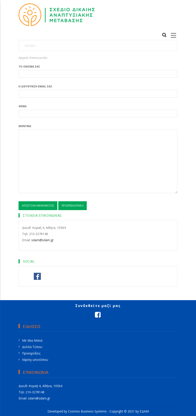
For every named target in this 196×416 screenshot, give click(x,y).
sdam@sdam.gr (42, 240)
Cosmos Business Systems (87, 411)
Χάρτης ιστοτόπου (35, 360)
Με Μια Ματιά (32, 340)
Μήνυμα (25, 126)
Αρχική (23, 58)
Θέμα (22, 106)
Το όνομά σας (29, 66)
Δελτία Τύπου (32, 347)
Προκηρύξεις (31, 353)
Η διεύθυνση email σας (35, 86)
